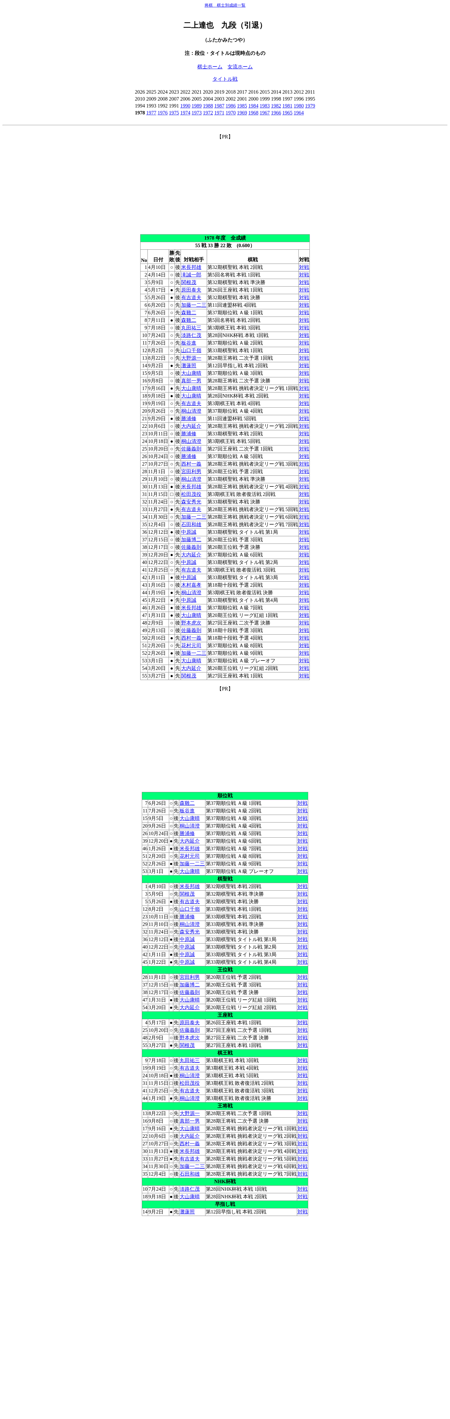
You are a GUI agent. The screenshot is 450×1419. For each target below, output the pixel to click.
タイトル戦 (225, 79)
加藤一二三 (193, 305)
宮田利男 (191, 471)
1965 (287, 112)
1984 (253, 105)
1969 (242, 112)
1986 (231, 105)
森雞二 (188, 312)
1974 (185, 112)
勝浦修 (188, 418)
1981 (287, 105)
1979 (310, 105)
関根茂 (188, 282)
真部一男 (191, 380)
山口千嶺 (191, 350)
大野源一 (191, 358)
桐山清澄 (191, 411)
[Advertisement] (225, 184)
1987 (219, 105)
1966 (276, 112)
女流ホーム (240, 66)
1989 (197, 105)
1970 (231, 112)
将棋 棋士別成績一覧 (225, 5)
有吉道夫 (191, 297)
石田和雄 (191, 524)
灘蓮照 (188, 365)
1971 (219, 112)
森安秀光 (191, 501)
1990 (185, 105)
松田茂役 (191, 494)
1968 (253, 112)
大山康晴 (191, 373)
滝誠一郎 (191, 274)
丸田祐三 (191, 327)
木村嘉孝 (191, 585)
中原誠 (188, 532)
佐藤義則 (191, 448)
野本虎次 (191, 622)
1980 (299, 105)
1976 (163, 112)
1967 (265, 112)
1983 (265, 105)
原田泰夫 (191, 290)
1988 (208, 105)
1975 (174, 112)
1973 (197, 112)
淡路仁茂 (191, 335)
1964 (299, 112)
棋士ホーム (209, 66)
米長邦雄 (191, 267)
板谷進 (188, 343)
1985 (242, 105)
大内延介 (191, 426)
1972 (208, 112)
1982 (276, 105)
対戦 (304, 267)
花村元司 (191, 645)
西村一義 (191, 464)
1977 (151, 112)
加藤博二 (191, 539)
